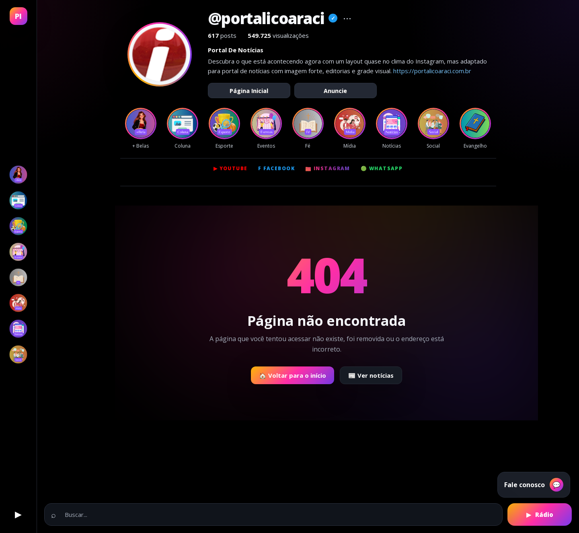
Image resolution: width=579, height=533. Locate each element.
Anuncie (335, 91)
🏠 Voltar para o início (292, 375)
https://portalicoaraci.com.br (432, 71)
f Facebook (276, 168)
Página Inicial (249, 91)
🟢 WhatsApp (381, 168)
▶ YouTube (231, 168)
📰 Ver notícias (371, 375)
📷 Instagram (327, 168)
